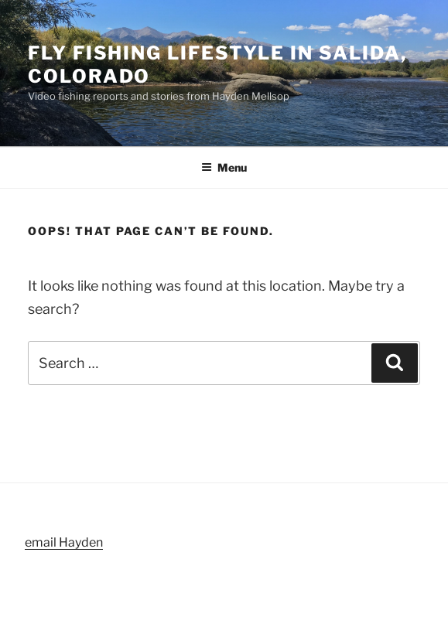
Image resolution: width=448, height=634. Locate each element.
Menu (224, 167)
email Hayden (64, 542)
